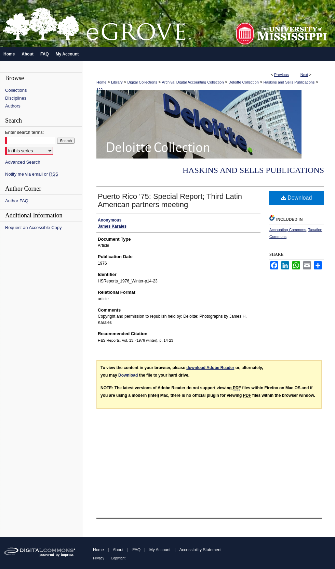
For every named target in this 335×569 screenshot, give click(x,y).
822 (99, 90)
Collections (16, 90)
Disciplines (15, 98)
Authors (13, 106)
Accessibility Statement (200, 549)
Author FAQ (16, 200)
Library (117, 82)
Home (101, 82)
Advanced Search (22, 162)
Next (304, 75)
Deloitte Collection (243, 82)
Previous (281, 75)
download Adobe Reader (210, 367)
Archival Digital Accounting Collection (193, 82)
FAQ (136, 549)
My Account (160, 549)
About (118, 549)
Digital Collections (142, 82)
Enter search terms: (24, 132)
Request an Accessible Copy (33, 227)
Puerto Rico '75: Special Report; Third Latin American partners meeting (170, 200)
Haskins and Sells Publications (289, 82)
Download (296, 198)
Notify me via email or (31, 174)
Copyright (118, 558)
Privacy (98, 558)
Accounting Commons (287, 230)
